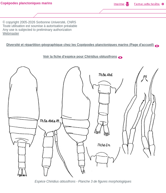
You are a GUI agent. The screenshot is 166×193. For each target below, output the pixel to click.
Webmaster (11, 33)
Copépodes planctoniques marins (26, 3)
